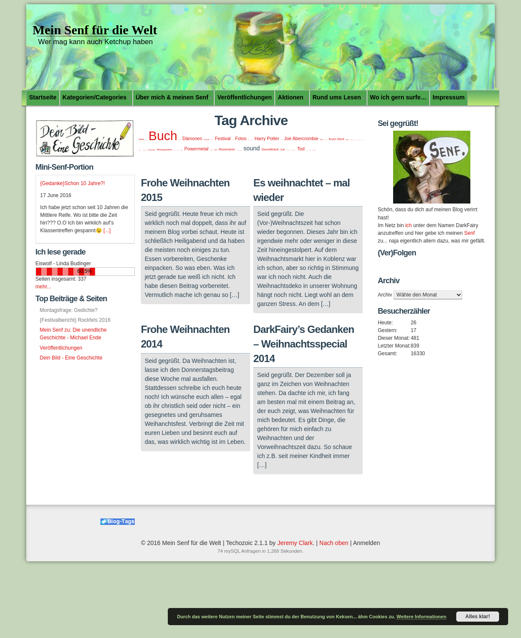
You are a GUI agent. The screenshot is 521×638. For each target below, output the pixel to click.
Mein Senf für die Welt (95, 30)
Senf (469, 233)
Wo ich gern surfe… (398, 97)
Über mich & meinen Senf (172, 97)
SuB (283, 149)
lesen (347, 140)
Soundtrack (270, 149)
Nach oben (333, 542)
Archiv (385, 295)
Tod (300, 148)
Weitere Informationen (421, 616)
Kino (322, 139)
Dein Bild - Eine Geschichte (71, 358)
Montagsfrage (151, 150)
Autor (141, 139)
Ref (216, 150)
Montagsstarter (165, 149)
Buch (162, 136)
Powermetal (196, 148)
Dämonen (192, 138)
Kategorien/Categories (95, 97)
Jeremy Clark (294, 542)
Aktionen (290, 97)
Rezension (227, 149)
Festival (223, 138)
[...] (107, 231)
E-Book (206, 139)
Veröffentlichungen (244, 97)
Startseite (43, 97)
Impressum (449, 97)
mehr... (43, 287)
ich (408, 225)
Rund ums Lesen (336, 97)
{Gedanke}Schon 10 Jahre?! (72, 183)
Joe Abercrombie (301, 138)
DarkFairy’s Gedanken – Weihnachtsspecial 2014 (303, 343)
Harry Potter (266, 138)
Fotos (241, 138)
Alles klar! (477, 617)
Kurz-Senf (336, 139)
